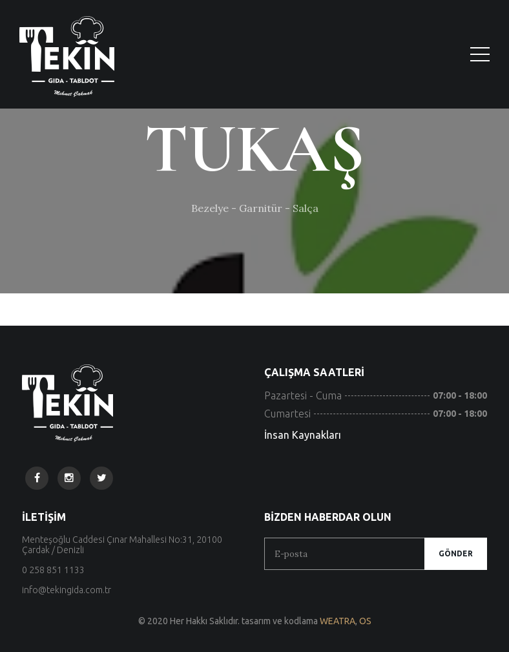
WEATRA (337, 621)
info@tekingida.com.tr (66, 590)
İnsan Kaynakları (302, 435)
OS (365, 621)
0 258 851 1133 (53, 570)
